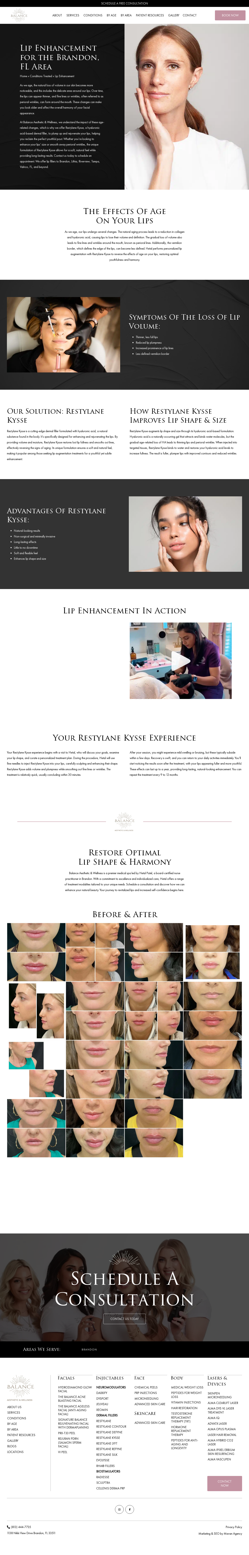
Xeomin (102, 1411)
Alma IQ (213, 1417)
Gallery (12, 1442)
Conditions (16, 1419)
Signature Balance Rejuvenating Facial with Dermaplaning (73, 1420)
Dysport (102, 1399)
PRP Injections (145, 1393)
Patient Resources (21, 1437)
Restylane (103, 1423)
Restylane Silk (106, 1458)
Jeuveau (102, 1405)
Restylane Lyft (106, 1446)
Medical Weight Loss (187, 1387)
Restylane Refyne (109, 1452)
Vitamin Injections (185, 1402)
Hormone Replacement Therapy (187, 1427)
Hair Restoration (184, 1408)
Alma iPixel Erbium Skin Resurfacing (224, 1448)
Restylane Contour (111, 1428)
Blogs (11, 1448)
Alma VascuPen (219, 1455)
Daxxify (101, 1393)
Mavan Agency (233, 1539)
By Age (12, 1425)
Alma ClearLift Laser (222, 1402)
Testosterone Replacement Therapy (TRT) (187, 1417)
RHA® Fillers (105, 1469)
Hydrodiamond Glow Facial (74, 1388)
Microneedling (146, 1399)
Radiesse (102, 1481)
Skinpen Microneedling (219, 1394)
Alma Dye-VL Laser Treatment (220, 1409)
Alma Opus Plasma (221, 1429)
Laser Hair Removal (221, 1435)
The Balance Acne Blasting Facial (71, 1397)
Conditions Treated (41, 76)
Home (23, 76)
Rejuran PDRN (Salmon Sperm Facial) (75, 1436)
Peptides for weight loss (186, 1394)
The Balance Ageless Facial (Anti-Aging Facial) (73, 1408)
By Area (12, 1431)
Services (13, 1413)
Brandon (89, 1349)
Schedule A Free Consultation (124, 3)
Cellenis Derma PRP (110, 1493)
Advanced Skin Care (149, 1405)
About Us (14, 1407)
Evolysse (102, 1464)
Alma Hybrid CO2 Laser (224, 1441)
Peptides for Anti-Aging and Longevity (187, 1436)
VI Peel (62, 1444)
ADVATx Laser (216, 1423)
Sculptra (103, 1487)
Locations (15, 1454)
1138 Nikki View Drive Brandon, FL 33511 (31, 1539)
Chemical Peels (145, 1387)
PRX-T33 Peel (66, 1429)
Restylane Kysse (108, 1440)
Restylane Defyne (109, 1434)
